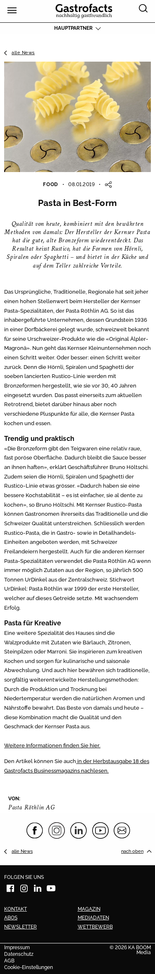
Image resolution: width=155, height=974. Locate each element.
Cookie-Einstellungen (28, 967)
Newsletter (20, 927)
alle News (23, 52)
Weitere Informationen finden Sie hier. (52, 745)
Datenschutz (18, 954)
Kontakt (15, 909)
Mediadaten (93, 918)
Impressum (17, 947)
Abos (10, 918)
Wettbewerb (95, 927)
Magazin (89, 909)
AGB (9, 961)
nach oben (132, 851)
